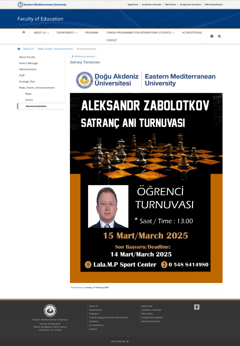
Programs (91, 32)
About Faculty (27, 57)
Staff (21, 75)
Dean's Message (28, 63)
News (28, 93)
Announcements (36, 106)
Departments (65, 32)
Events (29, 100)
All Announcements (83, 56)
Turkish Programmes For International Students (138, 32)
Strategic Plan (27, 81)
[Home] (18, 48)
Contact (111, 40)
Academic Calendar (151, 4)
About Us (40, 32)
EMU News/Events (214, 4)
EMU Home (170, 4)
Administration (27, 69)
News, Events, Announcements (55, 48)
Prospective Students (190, 4)
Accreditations (192, 32)
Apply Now (133, 4)
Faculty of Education (40, 18)
